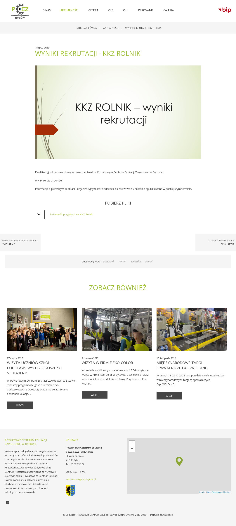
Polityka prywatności (161, 514)
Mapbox (226, 492)
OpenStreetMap (214, 492)
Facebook (108, 261)
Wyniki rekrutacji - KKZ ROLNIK (143, 28)
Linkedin (136, 261)
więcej (20, 405)
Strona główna (87, 28)
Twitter (123, 261)
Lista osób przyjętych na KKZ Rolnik (71, 214)
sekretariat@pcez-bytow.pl (81, 479)
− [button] (132, 449)
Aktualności (111, 28)
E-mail (148, 261)
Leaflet (202, 492)
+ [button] (132, 443)
